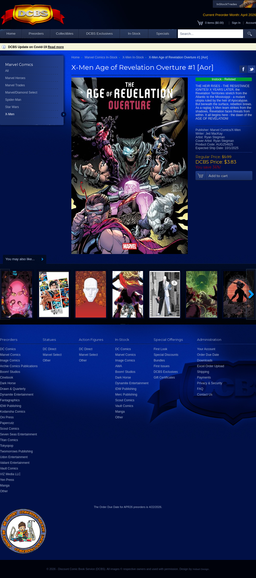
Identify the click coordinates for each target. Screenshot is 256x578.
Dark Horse (8, 383)
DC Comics (8, 349)
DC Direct (49, 349)
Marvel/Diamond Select (21, 92)
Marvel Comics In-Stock (101, 57)
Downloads (204, 360)
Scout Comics (9, 428)
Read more (56, 47)
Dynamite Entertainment (16, 394)
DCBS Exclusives (99, 33)
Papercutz (7, 423)
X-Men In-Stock (133, 57)
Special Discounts (166, 355)
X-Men (9, 114)
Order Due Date (208, 355)
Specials (162, 33)
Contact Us (204, 394)
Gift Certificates (164, 377)
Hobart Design (201, 569)
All (7, 71)
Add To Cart (223, 175)
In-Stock (134, 33)
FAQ (200, 389)
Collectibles (64, 33)
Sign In (236, 22)
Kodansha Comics (12, 411)
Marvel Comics (10, 355)
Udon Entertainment (14, 457)
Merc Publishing (126, 394)
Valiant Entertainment (14, 463)
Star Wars (12, 107)
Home (11, 33)
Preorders (36, 33)
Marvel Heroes (15, 78)
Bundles (159, 360)
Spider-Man (13, 100)
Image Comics (10, 360)
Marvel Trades (15, 85)
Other (4, 491)
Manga (5, 485)
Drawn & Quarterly (13, 389)
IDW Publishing (10, 406)
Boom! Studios (10, 372)
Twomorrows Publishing (16, 451)
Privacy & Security (209, 383)
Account (251, 22)
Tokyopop (6, 446)
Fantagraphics (10, 400)
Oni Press (7, 417)
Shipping (203, 372)
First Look (160, 349)
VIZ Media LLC (10, 474)
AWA (118, 366)
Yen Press (7, 480)
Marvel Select (52, 355)
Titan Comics (9, 440)
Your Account (206, 349)
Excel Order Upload (210, 366)
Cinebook (6, 377)
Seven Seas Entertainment (18, 434)
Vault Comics (9, 468)
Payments (204, 377)
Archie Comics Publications (18, 366)
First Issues (161, 366)
